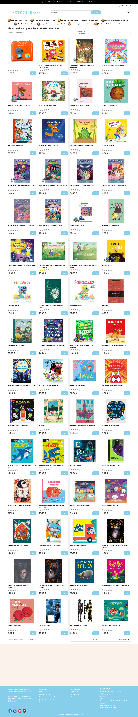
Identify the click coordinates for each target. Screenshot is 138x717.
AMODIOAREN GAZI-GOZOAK (79, 106)
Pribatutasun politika (46, 700)
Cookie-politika (44, 695)
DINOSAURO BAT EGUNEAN (16, 346)
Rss (15, 711)
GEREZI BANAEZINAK (14, 626)
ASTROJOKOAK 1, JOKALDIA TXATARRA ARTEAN (21, 186)
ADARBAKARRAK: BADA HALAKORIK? (113, 66)
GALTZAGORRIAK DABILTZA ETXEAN (50, 546)
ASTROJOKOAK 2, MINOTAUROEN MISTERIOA (53, 186)
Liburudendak (115, 6)
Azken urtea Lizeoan (77, 226)
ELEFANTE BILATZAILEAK (77, 386)
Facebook (10, 711)
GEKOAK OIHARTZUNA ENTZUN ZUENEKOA (115, 586)
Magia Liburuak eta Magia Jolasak (53, 24)
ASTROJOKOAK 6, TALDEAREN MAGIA (50, 226)
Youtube (20, 711)
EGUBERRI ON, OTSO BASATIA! (48, 386)
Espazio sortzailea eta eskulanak (116, 20)
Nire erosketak (75, 689)
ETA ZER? (42, 426)
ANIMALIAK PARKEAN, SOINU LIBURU (81, 146)
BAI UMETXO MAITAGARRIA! (110, 226)
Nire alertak (74, 695)
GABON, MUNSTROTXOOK (110, 506)
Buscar (96, 13)
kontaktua (74, 692)
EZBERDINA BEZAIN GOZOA (111, 466)
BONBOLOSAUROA (76, 306)
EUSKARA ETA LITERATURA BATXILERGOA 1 (83, 426)
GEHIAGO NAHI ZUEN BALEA (79, 586)
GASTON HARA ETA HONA (78, 546)
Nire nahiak (74, 697)
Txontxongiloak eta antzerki (81, 24)
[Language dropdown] (127, 6)
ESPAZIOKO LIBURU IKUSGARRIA (18, 426)
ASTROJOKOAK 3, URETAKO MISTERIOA (82, 186)
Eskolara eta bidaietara (26, 24)
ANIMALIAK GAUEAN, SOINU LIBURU (50, 146)
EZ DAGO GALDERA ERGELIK (110, 426)
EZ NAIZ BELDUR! (75, 466)
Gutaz (41, 692)
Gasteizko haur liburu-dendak (18, 689)
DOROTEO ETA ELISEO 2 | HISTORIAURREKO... (53, 346)
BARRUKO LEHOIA (107, 266)
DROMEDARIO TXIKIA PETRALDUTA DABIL (114, 346)
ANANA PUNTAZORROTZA (109, 106)
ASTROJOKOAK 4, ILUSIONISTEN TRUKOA (114, 186)
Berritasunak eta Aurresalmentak (110, 24)
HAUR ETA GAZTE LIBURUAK (44, 20)
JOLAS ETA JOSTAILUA (19, 20)
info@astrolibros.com (108, 708)
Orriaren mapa (13, 701)
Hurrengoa (124, 640)
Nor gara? (42, 702)
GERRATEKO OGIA (44, 626)
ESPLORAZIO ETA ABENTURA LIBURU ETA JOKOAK (79, 20)
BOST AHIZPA (106, 306)
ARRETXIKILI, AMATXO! (108, 146)
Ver (33, 73)
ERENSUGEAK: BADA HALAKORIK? (112, 386)
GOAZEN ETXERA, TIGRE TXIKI (111, 626)
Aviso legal (43, 689)
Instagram (24, 711)
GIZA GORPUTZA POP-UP (78, 626)
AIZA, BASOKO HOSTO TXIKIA (48, 106)
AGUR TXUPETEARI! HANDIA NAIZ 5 (19, 106)
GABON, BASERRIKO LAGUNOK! (80, 506)
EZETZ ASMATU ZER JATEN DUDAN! (19, 506)
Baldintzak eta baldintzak (48, 697)
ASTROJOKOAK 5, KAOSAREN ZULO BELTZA (21, 226)
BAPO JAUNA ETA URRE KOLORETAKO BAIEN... (22, 266)
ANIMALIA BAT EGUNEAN (16, 146)
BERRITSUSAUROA (13, 306)
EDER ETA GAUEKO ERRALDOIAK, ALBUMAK (21, 386)
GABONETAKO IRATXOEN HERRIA (18, 546)
